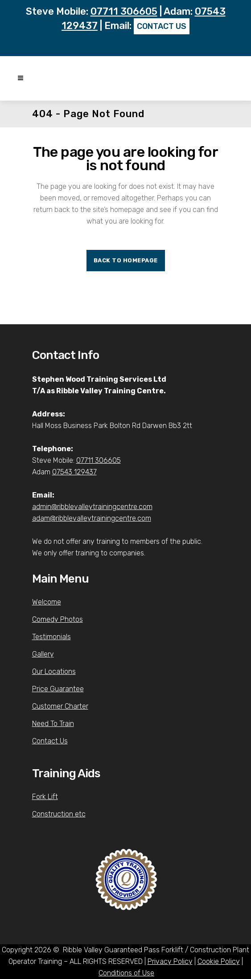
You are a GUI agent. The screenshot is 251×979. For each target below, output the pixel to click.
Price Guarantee (58, 689)
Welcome (46, 602)
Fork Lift (45, 796)
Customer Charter (60, 706)
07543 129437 (74, 472)
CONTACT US (161, 26)
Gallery (43, 654)
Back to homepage (126, 260)
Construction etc (59, 814)
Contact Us (50, 741)
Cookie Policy (219, 961)
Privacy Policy (170, 961)
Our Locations (54, 671)
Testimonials (51, 636)
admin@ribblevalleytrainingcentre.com (92, 506)
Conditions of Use (126, 973)
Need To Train (53, 723)
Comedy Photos (57, 619)
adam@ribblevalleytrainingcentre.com (91, 518)
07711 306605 (124, 11)
